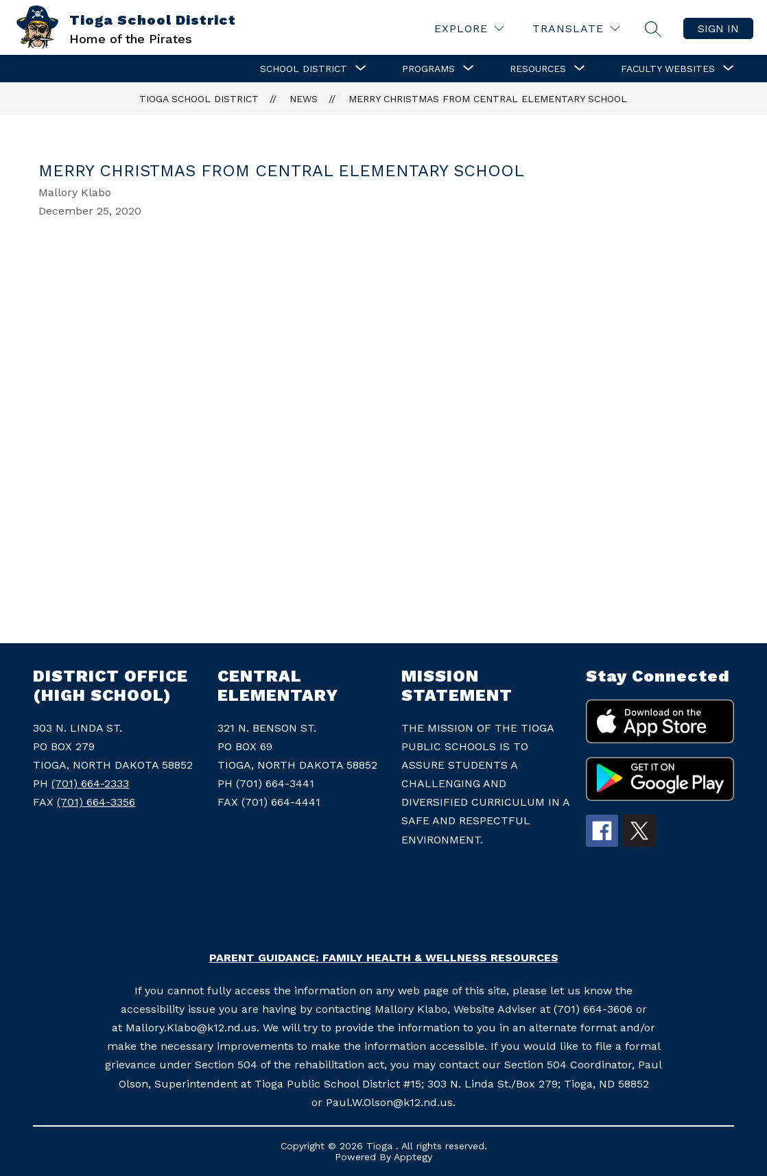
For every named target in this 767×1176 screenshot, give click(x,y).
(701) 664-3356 (96, 801)
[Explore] (469, 28)
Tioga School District (199, 98)
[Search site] (653, 29)
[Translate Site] (576, 28)
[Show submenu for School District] (303, 68)
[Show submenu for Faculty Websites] (668, 68)
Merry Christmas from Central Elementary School (488, 98)
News (304, 98)
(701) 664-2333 (90, 783)
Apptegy (413, 1156)
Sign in (718, 28)
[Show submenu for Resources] (538, 68)
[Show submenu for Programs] (428, 68)
